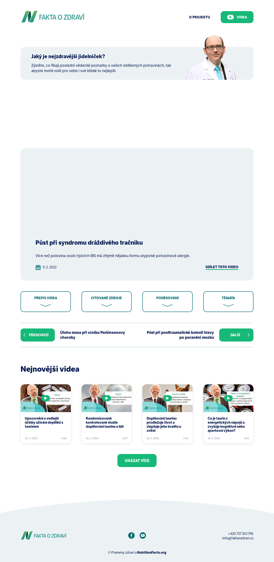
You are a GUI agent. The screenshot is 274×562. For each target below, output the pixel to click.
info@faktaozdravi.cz (237, 538)
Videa (237, 17)
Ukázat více (137, 460)
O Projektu (199, 17)
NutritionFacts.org (151, 552)
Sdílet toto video (222, 267)
